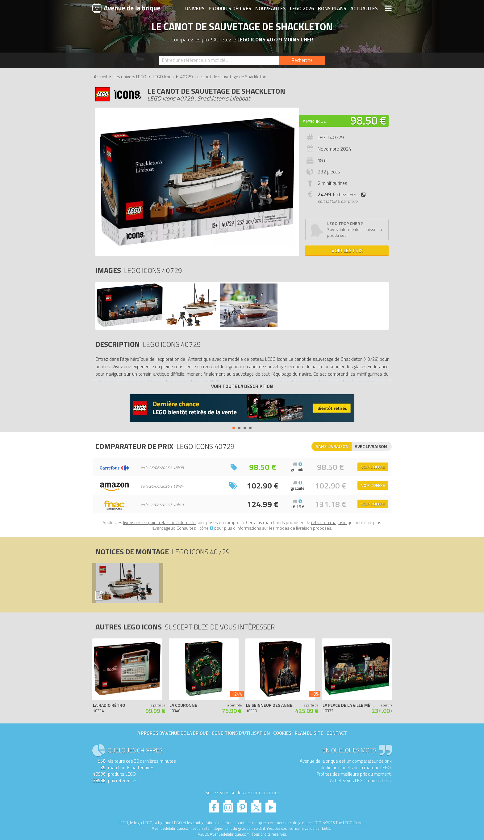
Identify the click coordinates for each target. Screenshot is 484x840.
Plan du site (309, 733)
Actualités (364, 8)
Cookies (282, 733)
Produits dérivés (230, 8)
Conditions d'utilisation (241, 733)
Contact (337, 733)
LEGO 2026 (302, 8)
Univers (195, 8)
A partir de (314, 121)
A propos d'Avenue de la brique (172, 733)
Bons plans (332, 8)
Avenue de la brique (126, 7)
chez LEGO (343, 194)
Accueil (100, 76)
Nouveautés (270, 8)
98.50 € (368, 120)
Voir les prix (347, 250)
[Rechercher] (302, 60)
